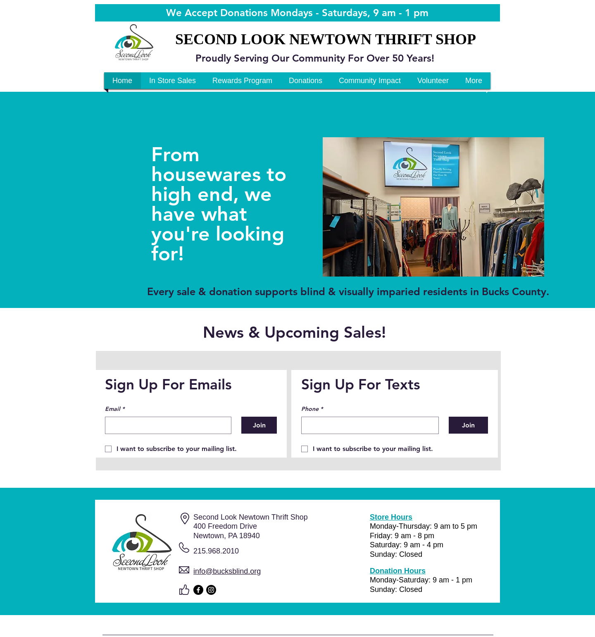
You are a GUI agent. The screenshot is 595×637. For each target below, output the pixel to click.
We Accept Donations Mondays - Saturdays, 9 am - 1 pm (297, 13)
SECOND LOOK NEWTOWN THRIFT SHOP (325, 39)
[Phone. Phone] (367, 425)
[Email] (165, 425)
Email (114, 409)
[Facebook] (198, 590)
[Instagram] (211, 590)
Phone (312, 409)
